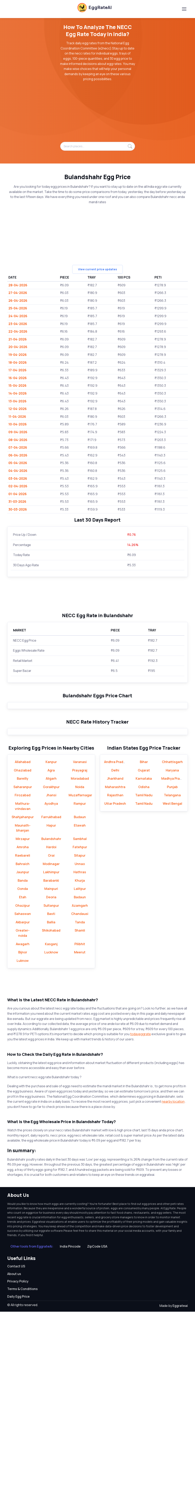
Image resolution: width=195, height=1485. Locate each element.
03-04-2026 (17, 478)
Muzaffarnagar (80, 968)
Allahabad (22, 935)
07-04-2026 (17, 447)
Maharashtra (115, 960)
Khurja (80, 1054)
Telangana (172, 968)
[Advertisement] (97, 114)
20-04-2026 (17, 347)
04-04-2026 (17, 470)
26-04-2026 (17, 300)
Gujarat (144, 943)
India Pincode (70, 1420)
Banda (23, 1054)
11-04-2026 (17, 416)
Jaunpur (22, 1045)
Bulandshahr (51, 1012)
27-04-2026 (17, 293)
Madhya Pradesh (174, 952)
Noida (79, 960)
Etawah (80, 998)
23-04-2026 (17, 324)
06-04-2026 (17, 455)
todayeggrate (140, 1207)
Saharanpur (22, 960)
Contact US (16, 1440)
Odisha (143, 960)
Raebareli (22, 1029)
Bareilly (22, 952)
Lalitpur (80, 1062)
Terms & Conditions (22, 1462)
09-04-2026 (17, 432)
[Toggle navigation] (184, 9)
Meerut (79, 1126)
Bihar (144, 935)
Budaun (80, 990)
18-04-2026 (17, 362)
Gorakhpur (51, 960)
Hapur (51, 998)
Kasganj (51, 1117)
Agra (51, 943)
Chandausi (79, 1087)
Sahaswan (22, 1087)
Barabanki (51, 1054)
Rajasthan (115, 968)
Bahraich (22, 1037)
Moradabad (80, 952)
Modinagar (51, 1037)
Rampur (80, 977)
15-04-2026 (17, 385)
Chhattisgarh (172, 935)
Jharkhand (115, 952)
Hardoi (51, 1020)
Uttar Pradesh (115, 977)
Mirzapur (23, 1012)
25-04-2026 (17, 308)
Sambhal (80, 1012)
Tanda (80, 1095)
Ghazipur (22, 1079)
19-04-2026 (17, 354)
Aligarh (51, 952)
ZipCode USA (97, 1420)
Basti (51, 1087)
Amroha (23, 1020)
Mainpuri (51, 1062)
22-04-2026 (17, 331)
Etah (22, 1070)
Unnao (80, 1037)
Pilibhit (79, 1117)
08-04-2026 (17, 440)
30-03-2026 (17, 509)
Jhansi (51, 968)
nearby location (173, 1275)
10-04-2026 (17, 424)
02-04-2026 (17, 486)
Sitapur (79, 1029)
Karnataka (144, 952)
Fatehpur (80, 1020)
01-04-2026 (17, 494)
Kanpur (51, 935)
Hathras (79, 1045)
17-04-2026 (17, 370)
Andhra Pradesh (116, 935)
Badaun (80, 1070)
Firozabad (22, 968)
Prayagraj (79, 943)
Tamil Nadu (143, 968)
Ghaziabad (22, 943)
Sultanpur (51, 1079)
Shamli (80, 1104)
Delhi (115, 943)
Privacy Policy (17, 1455)
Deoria (51, 1070)
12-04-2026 (17, 409)
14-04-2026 (17, 393)
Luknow (23, 1134)
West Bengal (172, 977)
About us (14, 1447)
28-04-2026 (17, 285)
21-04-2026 (17, 339)
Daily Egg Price (18, 1470)
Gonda (22, 1062)
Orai (51, 1029)
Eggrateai (180, 1479)
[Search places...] (97, 146)
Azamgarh (80, 1079)
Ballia (51, 1095)
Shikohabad (51, 1104)
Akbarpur (23, 1095)
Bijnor (22, 1126)
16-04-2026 (17, 378)
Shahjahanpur (23, 990)
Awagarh (22, 1117)
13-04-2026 (17, 401)
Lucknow (51, 1126)
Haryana (172, 943)
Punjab (172, 960)
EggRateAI (94, 7)
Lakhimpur (51, 1045)
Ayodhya (51, 977)
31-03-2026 (17, 501)
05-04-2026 (17, 463)
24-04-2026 (17, 316)
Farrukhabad (51, 990)
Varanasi (80, 935)
